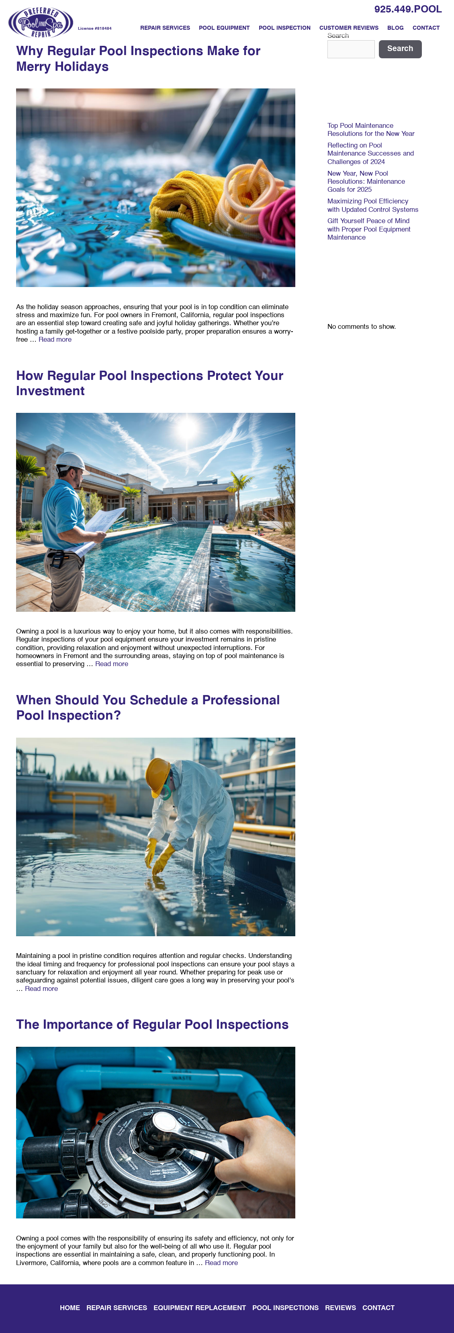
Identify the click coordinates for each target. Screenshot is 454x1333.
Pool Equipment (224, 28)
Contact (426, 28)
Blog (395, 28)
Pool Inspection (285, 28)
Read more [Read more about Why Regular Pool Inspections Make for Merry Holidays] (55, 339)
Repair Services (165, 28)
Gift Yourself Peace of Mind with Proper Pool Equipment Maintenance (369, 229)
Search (400, 49)
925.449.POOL (408, 10)
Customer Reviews (348, 28)
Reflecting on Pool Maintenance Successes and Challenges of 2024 (370, 154)
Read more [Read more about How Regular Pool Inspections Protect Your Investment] (111, 664)
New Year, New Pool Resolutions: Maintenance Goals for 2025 (366, 182)
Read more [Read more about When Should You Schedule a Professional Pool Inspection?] (41, 989)
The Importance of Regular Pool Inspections (152, 1025)
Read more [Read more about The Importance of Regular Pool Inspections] (221, 1263)
